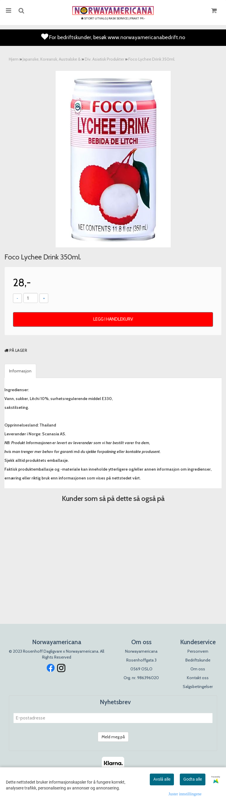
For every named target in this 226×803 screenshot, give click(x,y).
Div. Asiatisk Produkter (104, 59)
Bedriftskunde (197, 660)
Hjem (14, 59)
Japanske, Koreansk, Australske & (52, 59)
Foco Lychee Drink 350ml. (151, 59)
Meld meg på (113, 736)
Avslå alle (161, 779)
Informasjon (20, 371)
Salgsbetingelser (198, 686)
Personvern (197, 651)
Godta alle (192, 779)
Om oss (197, 669)
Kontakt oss (198, 677)
